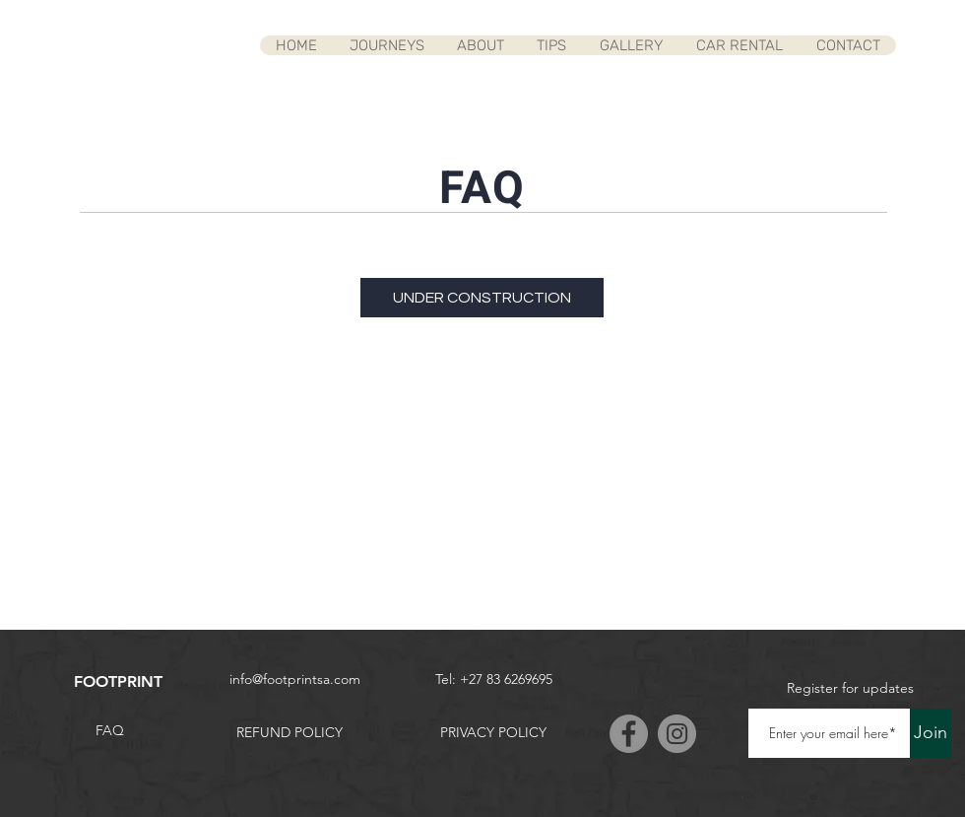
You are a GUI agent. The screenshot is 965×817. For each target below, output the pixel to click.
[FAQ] (109, 731)
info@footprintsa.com (294, 679)
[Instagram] (677, 734)
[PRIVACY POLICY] (493, 733)
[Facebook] (629, 734)
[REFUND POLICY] (289, 733)
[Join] (930, 733)
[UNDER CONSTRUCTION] (482, 297)
